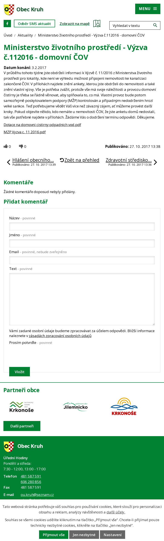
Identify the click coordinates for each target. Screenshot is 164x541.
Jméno (22, 234)
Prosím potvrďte (30, 342)
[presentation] (41, 355)
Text (20, 268)
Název (22, 218)
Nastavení (113, 534)
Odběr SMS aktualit (34, 23)
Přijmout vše (54, 534)
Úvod (8, 35)
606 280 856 (31, 481)
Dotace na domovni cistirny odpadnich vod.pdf (42, 124)
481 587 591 (31, 476)
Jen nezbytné (84, 534)
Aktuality (25, 35)
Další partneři (22, 426)
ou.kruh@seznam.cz (37, 494)
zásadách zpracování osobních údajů (60, 335)
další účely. (116, 512)
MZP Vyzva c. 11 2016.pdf (25, 131)
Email (38, 251)
